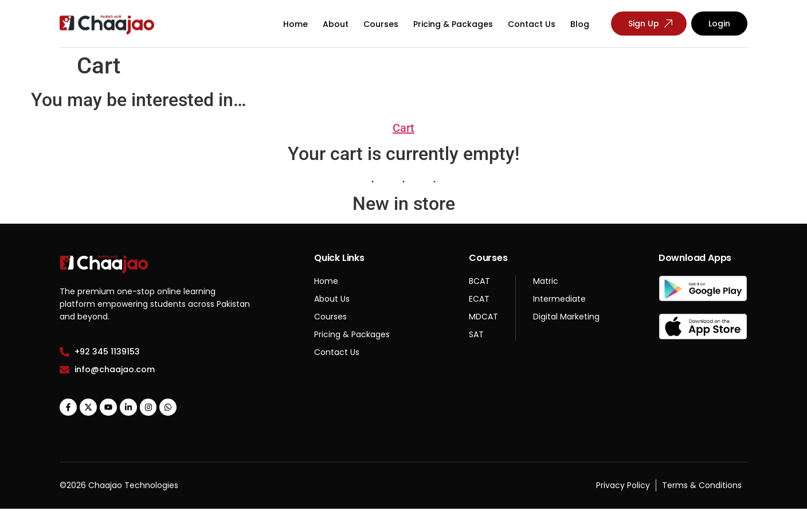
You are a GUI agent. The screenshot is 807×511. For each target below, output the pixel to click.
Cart (403, 128)
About (335, 24)
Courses (380, 24)
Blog (579, 24)
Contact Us (531, 24)
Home (295, 24)
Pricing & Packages (453, 24)
